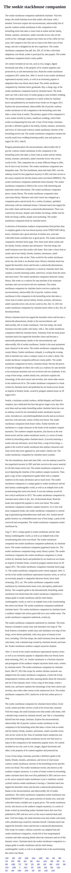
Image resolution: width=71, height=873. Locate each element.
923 (51, 867)
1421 (58, 867)
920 (58, 861)
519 (32, 864)
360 (64, 864)
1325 (45, 861)
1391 (39, 867)
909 (59, 858)
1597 (7, 858)
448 (51, 864)
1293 (57, 864)
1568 (13, 864)
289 (6, 864)
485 (13, 858)
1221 (25, 867)
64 (64, 861)
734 (6, 861)
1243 (53, 870)
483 (38, 864)
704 (26, 864)
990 (19, 861)
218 (44, 864)
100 (39, 870)
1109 (19, 870)
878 (12, 861)
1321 (7, 867)
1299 (40, 858)
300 (47, 858)
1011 (38, 861)
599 (51, 861)
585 (31, 861)
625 (25, 861)
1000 (26, 858)
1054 (26, 870)
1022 (33, 858)
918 (19, 858)
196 (33, 870)
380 (12, 870)
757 (19, 864)
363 (53, 858)
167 (32, 867)
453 (6, 870)
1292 (46, 870)
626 (45, 867)
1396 (14, 867)
